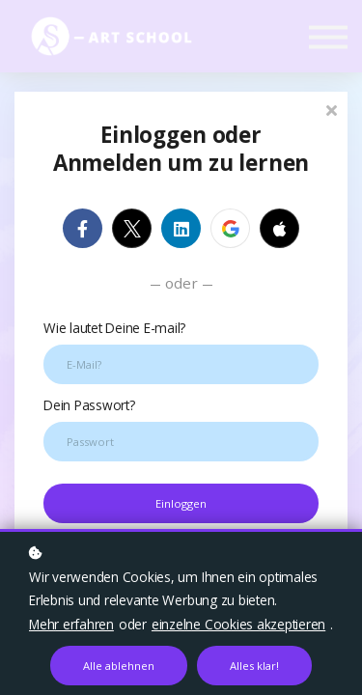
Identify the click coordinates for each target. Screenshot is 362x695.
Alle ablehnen (118, 665)
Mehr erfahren (71, 624)
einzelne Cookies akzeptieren (238, 624)
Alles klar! (254, 665)
